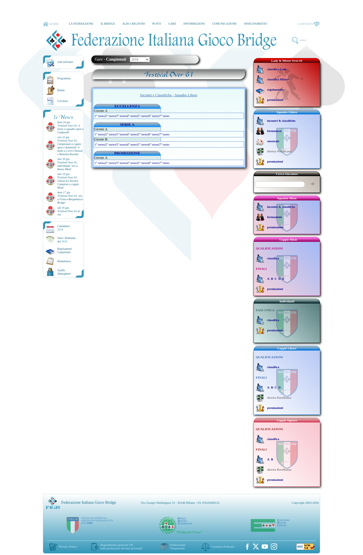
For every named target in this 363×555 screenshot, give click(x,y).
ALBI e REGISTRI (133, 23)
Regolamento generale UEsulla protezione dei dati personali (121, 546)
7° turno (164, 116)
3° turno (121, 116)
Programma (64, 78)
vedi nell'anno (65, 61)
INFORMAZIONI (194, 23)
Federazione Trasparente (177, 546)
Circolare (62, 101)
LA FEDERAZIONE (81, 23)
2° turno (110, 116)
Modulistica (64, 261)
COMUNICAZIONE (224, 23)
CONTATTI (308, 24)
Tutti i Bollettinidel (66, 239)
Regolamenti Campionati (64, 250)
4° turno (132, 116)
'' (70, 129)
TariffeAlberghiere (64, 272)
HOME (50, 24)
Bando (61, 90)
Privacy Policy (68, 546)
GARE (172, 23)
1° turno (99, 116)
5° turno (143, 116)
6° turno (153, 116)
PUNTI (156, 23)
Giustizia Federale (223, 546)
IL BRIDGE (108, 23)
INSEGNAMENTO (255, 23)
